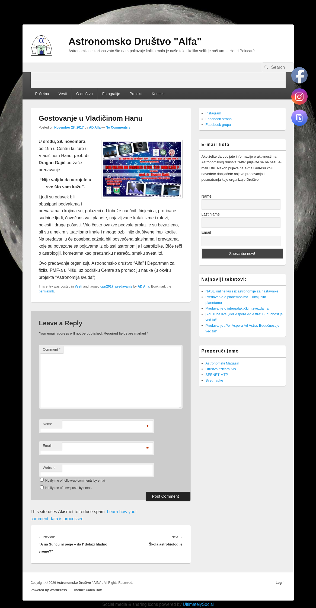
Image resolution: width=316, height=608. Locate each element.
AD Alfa (95, 127)
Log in (281, 583)
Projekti (136, 94)
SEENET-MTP (217, 375)
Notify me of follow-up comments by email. (75, 480)
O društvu (84, 94)
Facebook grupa (218, 125)
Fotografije (111, 94)
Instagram (213, 113)
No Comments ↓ (118, 127)
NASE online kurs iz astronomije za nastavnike (242, 291)
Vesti (63, 94)
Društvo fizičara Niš (221, 369)
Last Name (211, 214)
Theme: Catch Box (87, 590)
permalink (46, 291)
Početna (42, 94)
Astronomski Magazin (222, 363)
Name (47, 424)
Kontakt (158, 94)
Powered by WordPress (49, 590)
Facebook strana (219, 119)
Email (47, 446)
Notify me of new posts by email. (68, 488)
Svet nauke (214, 380)
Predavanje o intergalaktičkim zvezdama (237, 308)
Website (49, 468)
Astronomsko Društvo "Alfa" (135, 41)
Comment (51, 349)
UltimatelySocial (198, 604)
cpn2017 (106, 286)
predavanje (123, 286)
